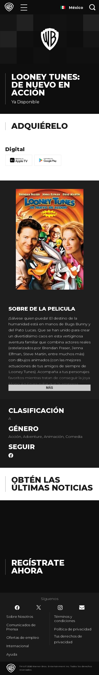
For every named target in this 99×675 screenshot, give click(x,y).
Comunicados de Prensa (21, 627)
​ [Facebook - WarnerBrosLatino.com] (17, 607)
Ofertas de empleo (22, 637)
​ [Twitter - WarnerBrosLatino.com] (39, 607)
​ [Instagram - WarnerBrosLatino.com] (60, 607)
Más (49, 388)
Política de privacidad (72, 629)
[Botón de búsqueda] (92, 7)
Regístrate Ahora (37, 567)
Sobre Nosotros (19, 616)
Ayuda (11, 654)
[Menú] (24, 7)
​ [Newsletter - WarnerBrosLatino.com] (82, 607)
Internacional (17, 646)
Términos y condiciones (64, 618)
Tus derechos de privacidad (68, 639)
